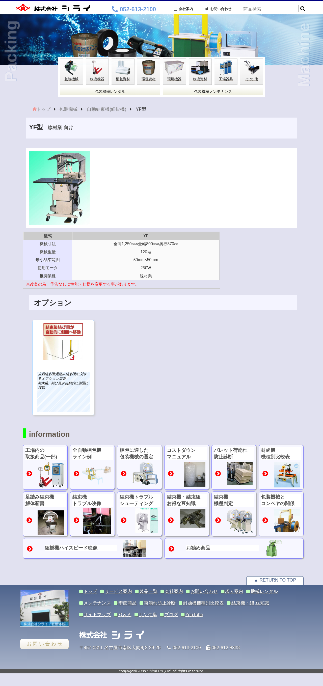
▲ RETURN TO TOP (275, 580)
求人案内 (234, 591)
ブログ (171, 614)
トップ (43, 109)
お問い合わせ (218, 9)
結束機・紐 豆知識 (250, 603)
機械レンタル (264, 591)
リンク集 (148, 614)
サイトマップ (97, 614)
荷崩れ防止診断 (160, 603)
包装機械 (68, 109)
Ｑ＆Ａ (124, 614)
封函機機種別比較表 (203, 603)
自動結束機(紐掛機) (106, 109)
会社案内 (183, 9)
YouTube (194, 614)
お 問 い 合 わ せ (44, 643)
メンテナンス (97, 603)
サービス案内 (118, 591)
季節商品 (127, 603)
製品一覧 (148, 591)
